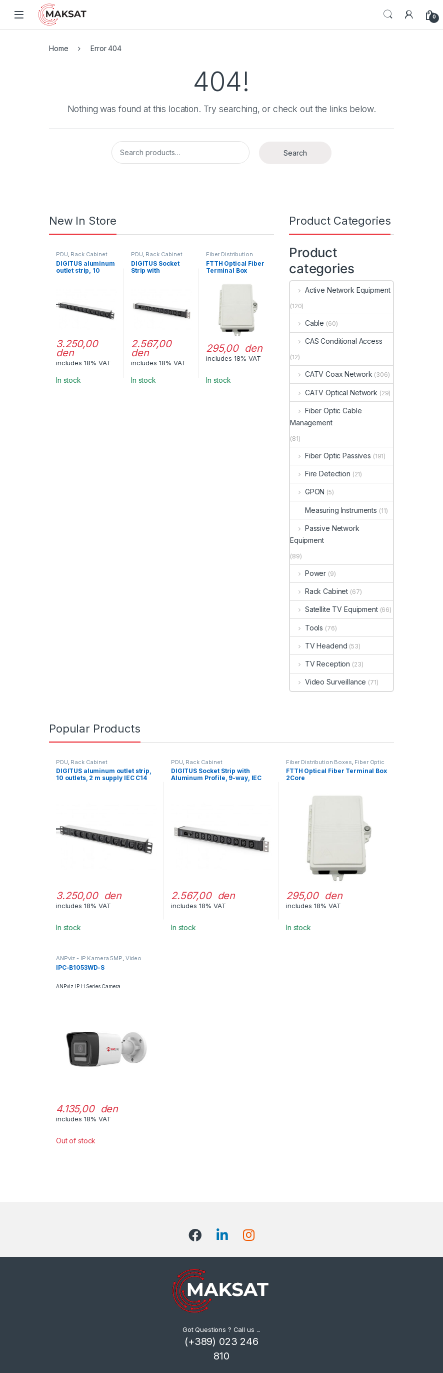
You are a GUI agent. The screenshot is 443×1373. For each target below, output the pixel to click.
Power (308, 573)
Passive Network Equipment (325, 534)
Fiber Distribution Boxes (319, 762)
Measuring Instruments (333, 510)
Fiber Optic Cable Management (326, 416)
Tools (306, 627)
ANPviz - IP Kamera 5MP (89, 958)
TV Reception (320, 663)
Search (388, 14)
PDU (62, 254)
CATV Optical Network (334, 392)
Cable (307, 323)
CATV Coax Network (331, 374)
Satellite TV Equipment (334, 609)
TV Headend (318, 645)
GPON (307, 491)
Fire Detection (320, 473)
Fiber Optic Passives (330, 455)
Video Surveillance (328, 681)
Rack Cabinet (88, 254)
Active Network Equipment (340, 290)
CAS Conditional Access (336, 341)
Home (58, 48)
